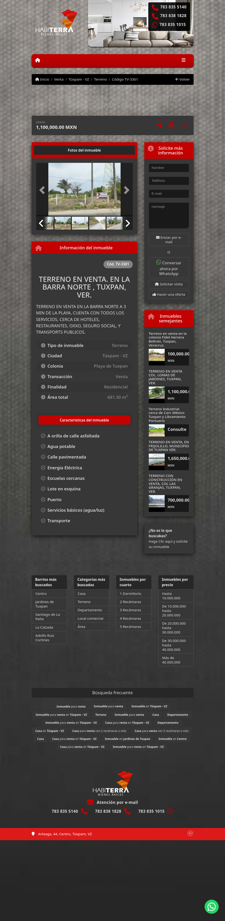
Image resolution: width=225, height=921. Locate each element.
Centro (41, 593)
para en (61, 715)
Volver (182, 79)
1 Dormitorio (130, 593)
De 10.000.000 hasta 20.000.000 (174, 610)
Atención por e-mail (112, 802)
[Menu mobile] (37, 60)
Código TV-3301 (125, 79)
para (71, 706)
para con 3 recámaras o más (162, 731)
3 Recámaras (130, 610)
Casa (82, 593)
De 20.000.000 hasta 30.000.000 (174, 627)
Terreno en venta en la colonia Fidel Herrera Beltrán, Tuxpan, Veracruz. (168, 339)
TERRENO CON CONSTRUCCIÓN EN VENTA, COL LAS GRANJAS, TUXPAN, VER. (165, 483)
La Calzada (44, 627)
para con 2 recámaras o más (99, 731)
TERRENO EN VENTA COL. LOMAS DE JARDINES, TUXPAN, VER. (166, 377)
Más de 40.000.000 (171, 659)
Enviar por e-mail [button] (169, 239)
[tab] (54, 150)
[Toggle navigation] (183, 60)
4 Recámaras (130, 618)
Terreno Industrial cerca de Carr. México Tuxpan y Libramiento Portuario (167, 414)
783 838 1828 (173, 15)
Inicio (42, 79)
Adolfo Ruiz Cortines (44, 637)
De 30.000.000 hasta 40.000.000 (174, 645)
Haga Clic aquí (160, 541)
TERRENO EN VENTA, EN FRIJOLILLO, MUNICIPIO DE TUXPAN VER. (169, 446)
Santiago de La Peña (47, 616)
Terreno (100, 79)
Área (81, 626)
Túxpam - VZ (79, 79)
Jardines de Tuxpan (44, 603)
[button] (43, 190)
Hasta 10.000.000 (171, 595)
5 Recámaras (130, 626)
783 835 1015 (173, 24)
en (149, 706)
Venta (59, 79)
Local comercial (90, 618)
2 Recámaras (130, 601)
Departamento (90, 610)
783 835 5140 (173, 7)
